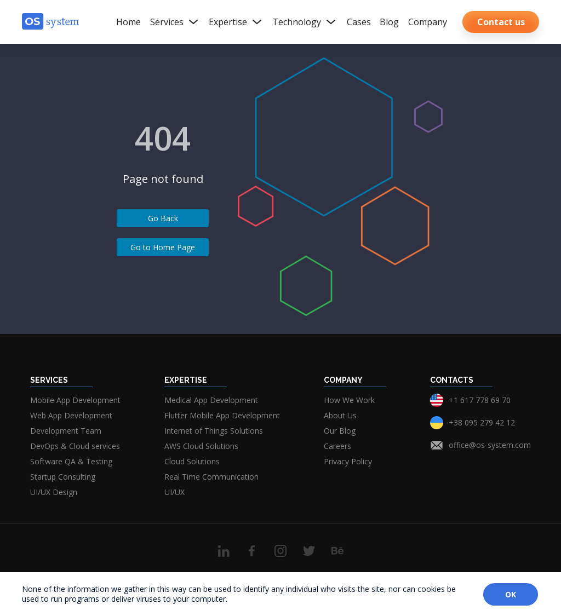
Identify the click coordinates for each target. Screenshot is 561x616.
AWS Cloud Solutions (201, 446)
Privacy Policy (348, 461)
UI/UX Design (53, 492)
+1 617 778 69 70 (480, 400)
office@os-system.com (490, 445)
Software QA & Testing (71, 461)
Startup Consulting (62, 476)
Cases (359, 22)
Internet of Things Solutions (213, 430)
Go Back (163, 218)
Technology (304, 21)
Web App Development (71, 415)
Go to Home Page (162, 247)
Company (427, 22)
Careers (337, 446)
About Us (340, 415)
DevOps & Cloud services (75, 446)
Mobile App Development (75, 400)
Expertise (236, 21)
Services (175, 21)
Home (128, 22)
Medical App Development (211, 400)
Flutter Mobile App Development (222, 415)
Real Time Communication (211, 476)
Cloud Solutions (192, 461)
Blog (389, 22)
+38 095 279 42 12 (482, 422)
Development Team (65, 430)
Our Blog (340, 430)
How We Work (349, 400)
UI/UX (174, 492)
